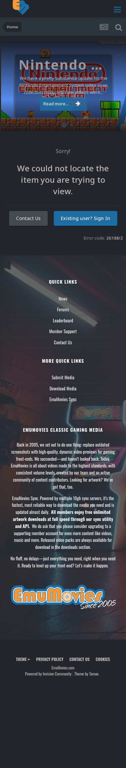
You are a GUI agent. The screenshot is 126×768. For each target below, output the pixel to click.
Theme (23, 659)
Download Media (63, 388)
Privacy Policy (49, 659)
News (63, 298)
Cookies (103, 659)
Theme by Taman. (86, 673)
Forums (63, 309)
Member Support (63, 331)
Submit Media (63, 377)
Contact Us (28, 218)
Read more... (61, 104)
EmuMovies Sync (63, 399)
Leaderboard (63, 320)
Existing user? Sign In (85, 218)
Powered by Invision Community (48, 673)
